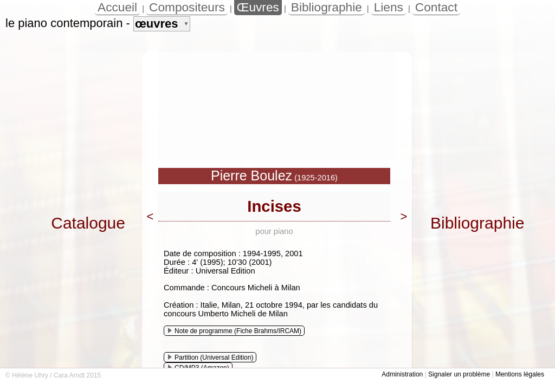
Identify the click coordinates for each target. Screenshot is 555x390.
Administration (402, 374)
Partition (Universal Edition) (210, 357)
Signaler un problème (459, 374)
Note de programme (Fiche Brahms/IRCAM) (234, 331)
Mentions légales (519, 374)
